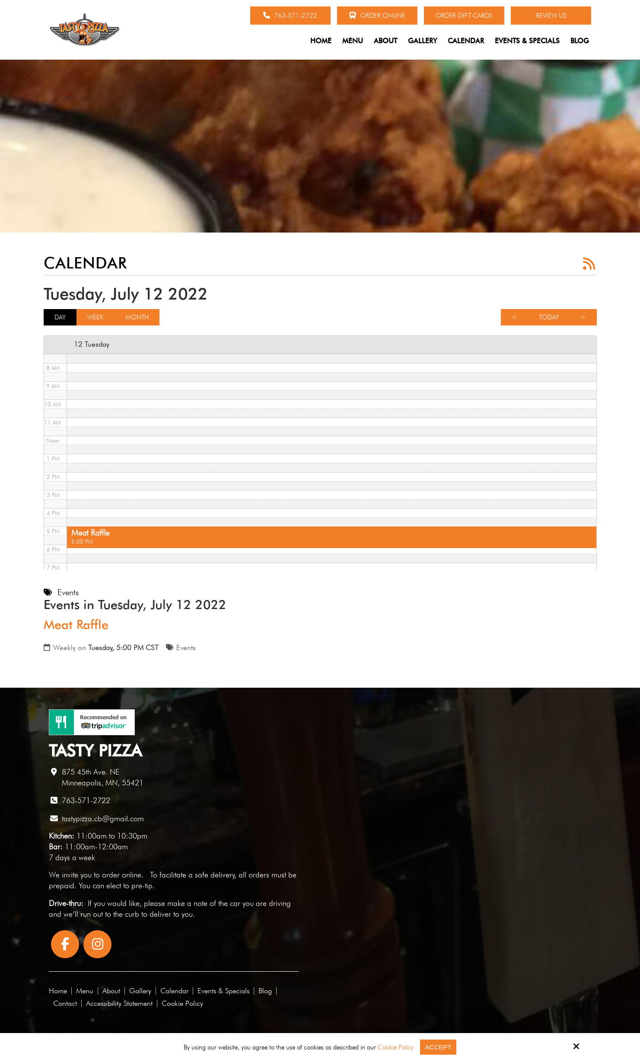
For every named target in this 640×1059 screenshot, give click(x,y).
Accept (438, 1047)
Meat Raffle (76, 624)
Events (186, 647)
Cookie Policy (396, 1047)
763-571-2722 (290, 15)
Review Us (551, 15)
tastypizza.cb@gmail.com (103, 818)
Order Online (377, 15)
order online (121, 874)
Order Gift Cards (464, 15)
